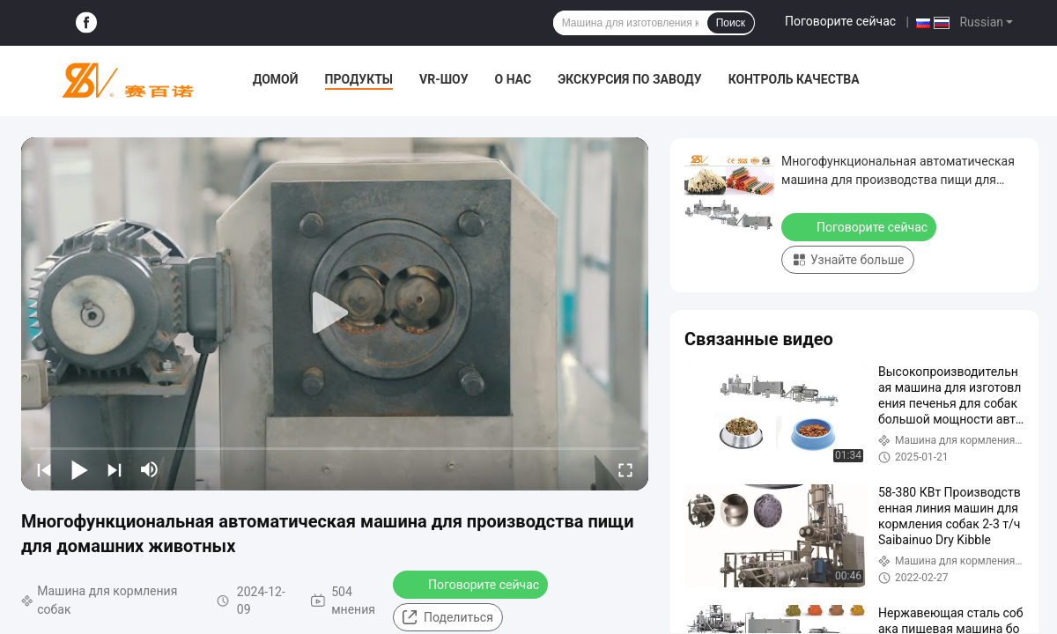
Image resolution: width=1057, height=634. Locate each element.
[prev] (44, 469)
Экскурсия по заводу (629, 79)
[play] (335, 313)
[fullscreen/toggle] (625, 469)
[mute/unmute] (149, 469)
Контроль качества (794, 79)
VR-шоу (444, 79)
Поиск (730, 23)
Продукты (359, 79)
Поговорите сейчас (840, 21)
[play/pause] (79, 469)
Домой (276, 79)
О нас (513, 79)
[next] (114, 469)
